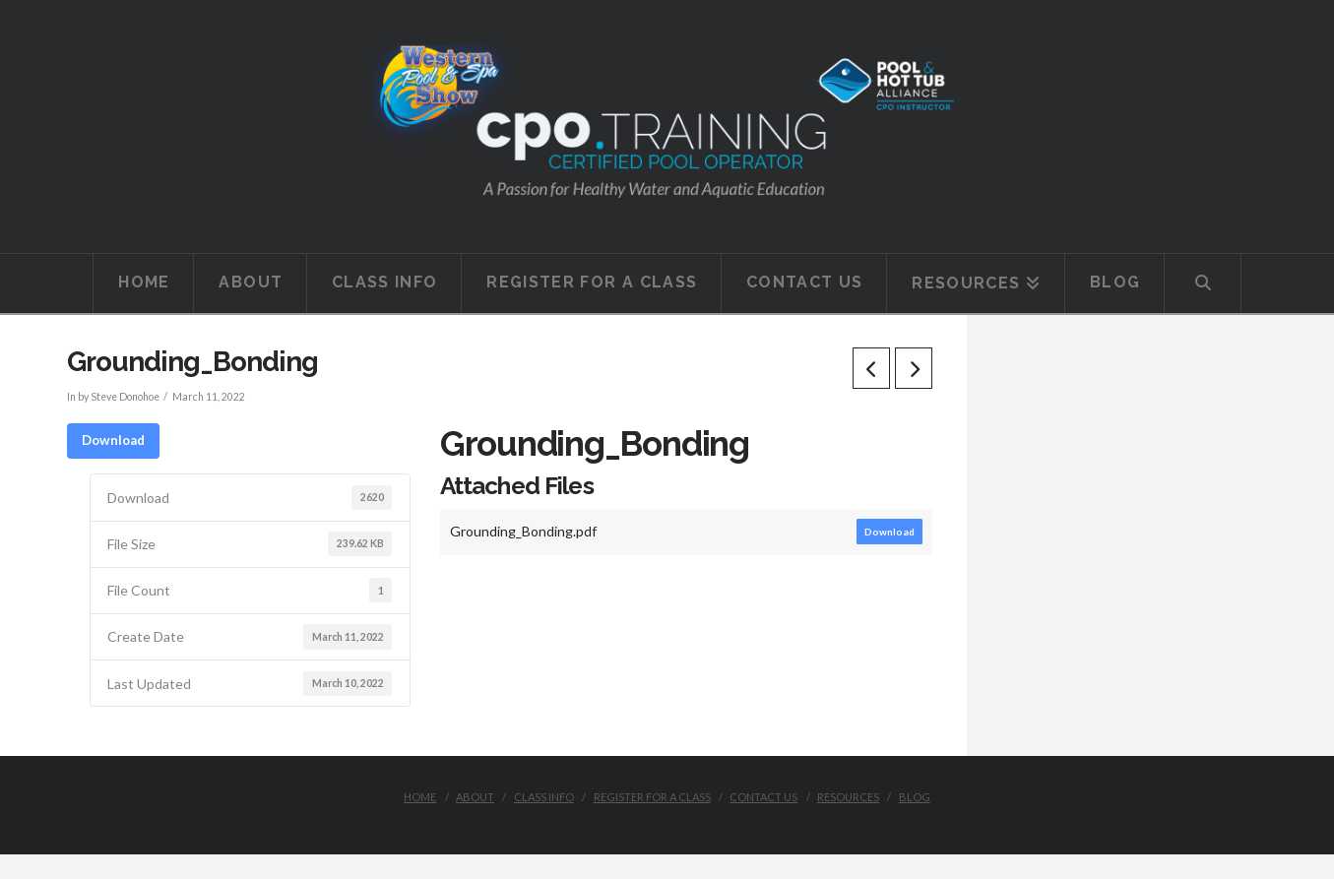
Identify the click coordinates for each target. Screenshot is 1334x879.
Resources (848, 796)
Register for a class (652, 796)
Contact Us (763, 796)
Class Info (544, 796)
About (475, 796)
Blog (914, 796)
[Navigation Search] (1202, 283)
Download (113, 440)
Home (420, 796)
